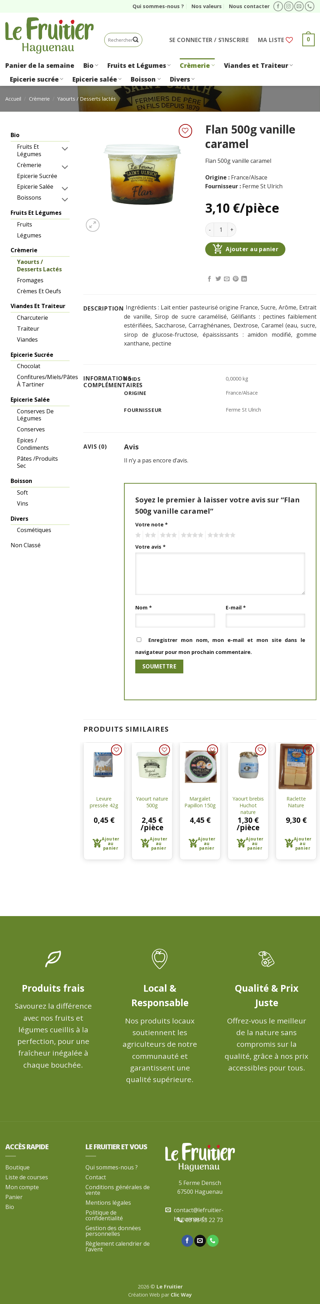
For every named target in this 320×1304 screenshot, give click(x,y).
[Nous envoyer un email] (299, 6)
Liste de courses (26, 1177)
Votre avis (150, 546)
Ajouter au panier (252, 249)
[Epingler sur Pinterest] (235, 279)
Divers (182, 79)
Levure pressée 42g (104, 802)
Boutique (17, 1167)
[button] (209, 40)
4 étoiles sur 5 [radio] (191, 535)
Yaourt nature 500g (152, 802)
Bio (90, 65)
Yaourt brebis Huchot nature (248, 805)
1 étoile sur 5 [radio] (137, 535)
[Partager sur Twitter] (218, 279)
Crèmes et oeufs (39, 291)
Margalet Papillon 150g (200, 802)
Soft (22, 492)
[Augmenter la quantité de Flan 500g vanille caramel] (232, 230)
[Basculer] (65, 148)
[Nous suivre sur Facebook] (278, 6)
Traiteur (28, 328)
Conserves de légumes (35, 415)
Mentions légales (108, 1202)
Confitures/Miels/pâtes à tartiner (44, 380)
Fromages (30, 280)
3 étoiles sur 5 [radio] (167, 535)
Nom (143, 607)
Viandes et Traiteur (258, 65)
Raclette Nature (296, 802)
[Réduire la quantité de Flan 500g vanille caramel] (209, 230)
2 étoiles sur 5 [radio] (149, 535)
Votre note (151, 524)
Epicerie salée (97, 79)
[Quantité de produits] (221, 230)
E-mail (236, 607)
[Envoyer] (136, 40)
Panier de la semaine (39, 65)
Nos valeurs (206, 6)
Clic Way (181, 1294)
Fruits (24, 224)
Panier (14, 1197)
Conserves (31, 429)
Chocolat (28, 366)
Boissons (29, 197)
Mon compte (22, 1187)
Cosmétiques (34, 530)
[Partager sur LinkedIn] (244, 279)
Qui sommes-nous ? (158, 6)
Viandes (27, 339)
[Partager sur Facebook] (209, 279)
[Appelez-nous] (309, 6)
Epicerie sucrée (36, 79)
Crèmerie (197, 65)
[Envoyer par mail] (227, 279)
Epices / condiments (33, 444)
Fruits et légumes (29, 150)
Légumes (29, 235)
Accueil (13, 98)
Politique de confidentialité (104, 1215)
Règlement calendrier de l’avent (117, 1246)
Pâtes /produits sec (37, 462)
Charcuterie (32, 317)
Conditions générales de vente (117, 1190)
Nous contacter (249, 6)
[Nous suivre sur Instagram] (289, 6)
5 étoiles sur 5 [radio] (220, 535)
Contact (95, 1177)
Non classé (26, 545)
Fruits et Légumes (139, 65)
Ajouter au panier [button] (110, 843)
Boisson (145, 79)
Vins (22, 503)
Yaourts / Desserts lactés (86, 98)
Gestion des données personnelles (113, 1231)
